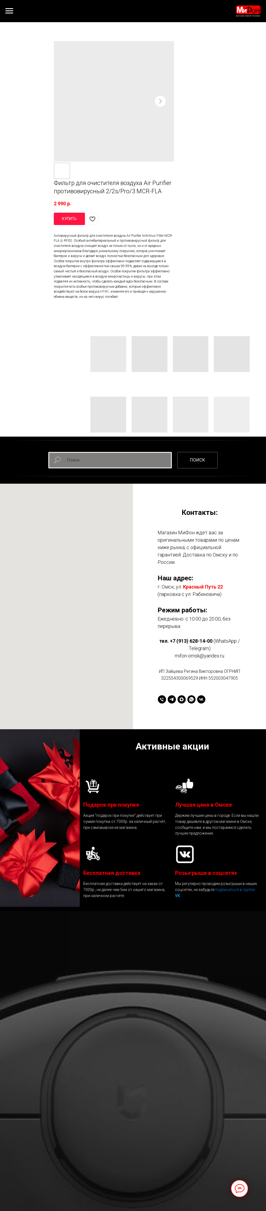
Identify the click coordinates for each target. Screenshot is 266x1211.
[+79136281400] (162, 699)
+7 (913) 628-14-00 (191, 641)
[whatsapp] (191, 699)
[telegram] (172, 699)
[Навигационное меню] (9, 11)
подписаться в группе (235, 889)
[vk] (201, 699)
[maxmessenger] (182, 699)
